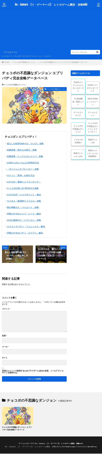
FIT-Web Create (68, 447)
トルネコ (54, 56)
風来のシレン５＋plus (78, 154)
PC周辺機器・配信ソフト (78, 101)
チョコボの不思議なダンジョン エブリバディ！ (92, 127)
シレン (46, 56)
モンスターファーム (33, 56)
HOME (6, 62)
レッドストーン (8, 56)
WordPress (93, 447)
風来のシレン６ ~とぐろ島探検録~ (92, 153)
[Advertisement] (51, 30)
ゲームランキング (78, 113)
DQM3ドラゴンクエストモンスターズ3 (78, 86)
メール (5, 347)
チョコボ (20, 56)
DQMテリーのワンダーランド (92, 88)
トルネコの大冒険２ (78, 141)
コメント (6, 309)
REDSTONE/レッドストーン (92, 101)
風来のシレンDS (92, 141)
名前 (4, 336)
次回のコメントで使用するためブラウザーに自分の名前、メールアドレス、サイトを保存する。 (33, 372)
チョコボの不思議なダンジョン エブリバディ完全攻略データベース (63, 62)
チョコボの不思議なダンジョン (24, 62)
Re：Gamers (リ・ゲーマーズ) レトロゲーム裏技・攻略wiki (51, 4)
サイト (5, 358)
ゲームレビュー (92, 113)
